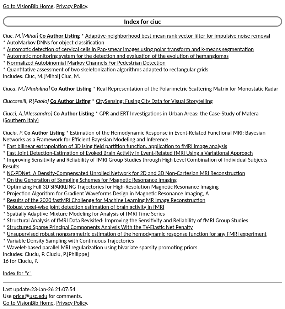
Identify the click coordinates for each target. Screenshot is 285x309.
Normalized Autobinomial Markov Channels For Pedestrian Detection (86, 62)
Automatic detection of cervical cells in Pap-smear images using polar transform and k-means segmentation (130, 49)
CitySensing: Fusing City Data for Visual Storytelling (154, 101)
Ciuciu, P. (13, 132)
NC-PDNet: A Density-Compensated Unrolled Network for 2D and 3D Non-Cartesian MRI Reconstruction (126, 173)
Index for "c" (17, 273)
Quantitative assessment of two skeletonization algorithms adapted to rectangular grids (107, 69)
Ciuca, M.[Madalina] (26, 88)
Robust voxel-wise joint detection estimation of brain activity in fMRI (86, 207)
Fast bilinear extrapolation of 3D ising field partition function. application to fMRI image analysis (117, 146)
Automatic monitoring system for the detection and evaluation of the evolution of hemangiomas (118, 56)
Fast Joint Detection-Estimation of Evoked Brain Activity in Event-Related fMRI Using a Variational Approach (130, 153)
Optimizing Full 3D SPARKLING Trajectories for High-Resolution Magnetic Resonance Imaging (113, 186)
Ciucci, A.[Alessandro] (27, 113)
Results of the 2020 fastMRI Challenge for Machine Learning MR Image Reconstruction (106, 200)
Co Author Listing (59, 35)
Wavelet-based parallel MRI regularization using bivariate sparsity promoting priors (102, 247)
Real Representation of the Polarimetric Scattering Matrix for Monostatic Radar (188, 88)
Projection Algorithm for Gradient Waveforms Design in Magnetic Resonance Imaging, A (108, 193)
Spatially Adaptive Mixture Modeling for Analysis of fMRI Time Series (86, 213)
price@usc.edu (30, 296)
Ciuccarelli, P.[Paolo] (26, 101)
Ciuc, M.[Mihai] (20, 35)
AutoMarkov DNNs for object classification (55, 42)
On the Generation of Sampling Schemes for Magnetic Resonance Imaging (92, 180)
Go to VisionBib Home (28, 6)
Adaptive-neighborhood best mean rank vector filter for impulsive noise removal (177, 35)
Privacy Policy (71, 6)
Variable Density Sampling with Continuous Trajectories (70, 240)
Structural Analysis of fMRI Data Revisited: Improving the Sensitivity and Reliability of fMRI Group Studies (127, 220)
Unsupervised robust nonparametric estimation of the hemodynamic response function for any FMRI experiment (137, 234)
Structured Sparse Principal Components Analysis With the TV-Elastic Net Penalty (100, 227)
